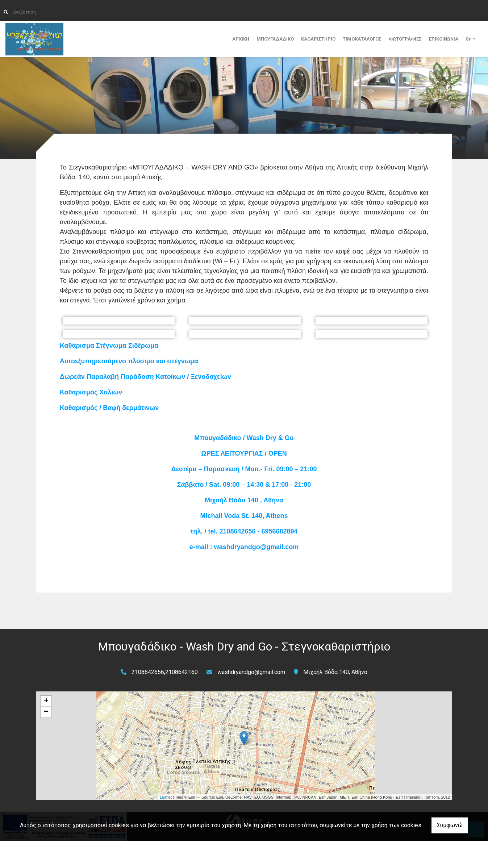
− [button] (46, 712)
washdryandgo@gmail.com (251, 672)
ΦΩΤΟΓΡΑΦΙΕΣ (405, 39)
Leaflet (166, 797)
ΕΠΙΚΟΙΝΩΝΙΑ (443, 39)
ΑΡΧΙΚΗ (240, 39)
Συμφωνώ (450, 825)
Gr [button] (469, 39)
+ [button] (46, 701)
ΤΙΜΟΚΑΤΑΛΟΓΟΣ (362, 39)
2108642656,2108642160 (165, 672)
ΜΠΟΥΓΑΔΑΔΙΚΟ (275, 39)
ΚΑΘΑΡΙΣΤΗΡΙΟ (318, 39)
